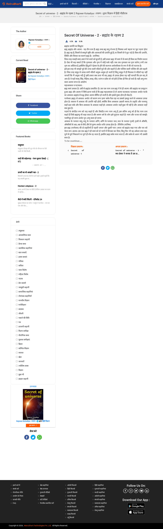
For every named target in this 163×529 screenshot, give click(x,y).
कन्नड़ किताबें (71, 514)
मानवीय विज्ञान (24, 300)
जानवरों (21, 361)
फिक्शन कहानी (24, 239)
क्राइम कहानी (23, 379)
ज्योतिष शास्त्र (23, 366)
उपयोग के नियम (18, 496)
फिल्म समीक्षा (23, 331)
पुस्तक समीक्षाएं (24, 339)
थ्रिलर (21, 344)
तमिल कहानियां (100, 507)
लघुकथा (21, 231)
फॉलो (39, 47)
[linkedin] (147, 491)
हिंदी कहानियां (99, 485)
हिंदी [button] (50, 4)
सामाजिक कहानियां (26, 292)
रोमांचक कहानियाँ (25, 296)
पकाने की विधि (24, 318)
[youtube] (141, 491)
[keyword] (35, 4)
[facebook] (125, 491)
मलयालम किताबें (72, 510)
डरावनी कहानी (24, 326)
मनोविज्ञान (22, 305)
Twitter (33, 113)
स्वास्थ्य (21, 309)
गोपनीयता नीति (18, 492)
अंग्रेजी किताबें (71, 485)
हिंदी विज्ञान (31, 79)
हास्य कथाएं (23, 257)
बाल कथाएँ (23, 252)
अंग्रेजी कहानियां (100, 496)
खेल (20, 357)
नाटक (21, 278)
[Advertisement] (33, 462)
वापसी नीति (16, 500)
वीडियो (86, 3)
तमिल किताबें (71, 500)
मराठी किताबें (71, 496)
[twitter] (136, 491)
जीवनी (21, 313)
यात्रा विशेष (23, 270)
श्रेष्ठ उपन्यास (44, 489)
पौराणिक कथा (24, 335)
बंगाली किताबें (71, 507)
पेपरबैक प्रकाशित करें (47, 503)
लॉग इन (156, 4)
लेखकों (42, 496)
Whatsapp (33, 121)
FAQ (14, 503)
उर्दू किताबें (70, 517)
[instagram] (131, 491)
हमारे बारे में (64, 3)
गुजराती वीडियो (45, 492)
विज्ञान (21, 370)
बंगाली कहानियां (100, 500)
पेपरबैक (97, 3)
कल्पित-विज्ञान (24, 348)
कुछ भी (21, 374)
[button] (45, 4)
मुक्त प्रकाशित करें (143, 3)
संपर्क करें (130, 3)
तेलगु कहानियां (99, 510)
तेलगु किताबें (71, 503)
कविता (21, 265)
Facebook (33, 105)
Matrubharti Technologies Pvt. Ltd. (37, 526)
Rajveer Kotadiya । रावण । (38, 41)
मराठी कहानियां (100, 492)
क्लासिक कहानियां (25, 248)
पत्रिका (21, 261)
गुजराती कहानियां (100, 489)
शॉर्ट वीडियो (43, 500)
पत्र (20, 322)
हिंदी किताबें (71, 489)
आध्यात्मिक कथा (25, 235)
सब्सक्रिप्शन (119, 3)
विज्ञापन (108, 3)
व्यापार (21, 353)
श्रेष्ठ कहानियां (44, 485)
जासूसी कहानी (24, 287)
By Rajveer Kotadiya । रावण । (39, 76)
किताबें (75, 3)
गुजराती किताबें (72, 492)
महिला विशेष (23, 274)
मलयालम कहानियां (101, 503)
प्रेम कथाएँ (22, 283)
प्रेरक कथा (22, 244)
